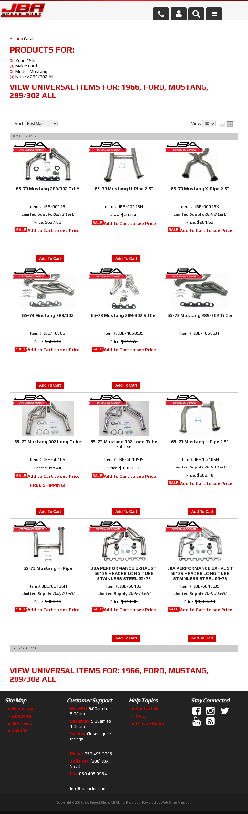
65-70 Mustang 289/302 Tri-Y (47, 188)
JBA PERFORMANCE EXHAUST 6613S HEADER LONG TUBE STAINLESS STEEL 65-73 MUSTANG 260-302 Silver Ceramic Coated (200, 574)
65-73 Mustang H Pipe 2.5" (200, 441)
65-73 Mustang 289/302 (48, 315)
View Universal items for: (109, 91)
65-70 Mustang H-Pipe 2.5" (124, 188)
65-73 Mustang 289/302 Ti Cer (200, 315)
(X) (12, 60)
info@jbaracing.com (88, 788)
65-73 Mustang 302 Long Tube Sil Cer (123, 444)
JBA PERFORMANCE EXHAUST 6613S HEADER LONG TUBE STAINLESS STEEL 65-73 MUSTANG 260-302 (124, 574)
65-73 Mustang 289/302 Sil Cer (124, 315)
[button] (196, 13)
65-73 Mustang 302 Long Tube (47, 441)
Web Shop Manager (176, 802)
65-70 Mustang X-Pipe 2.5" (200, 188)
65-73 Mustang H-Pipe (47, 568)
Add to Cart (50, 258)
